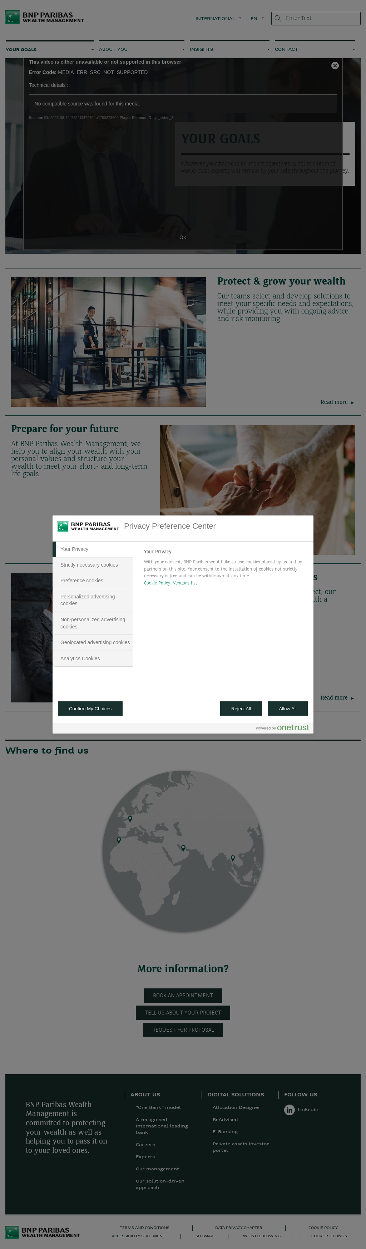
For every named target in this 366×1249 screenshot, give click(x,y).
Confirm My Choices (90, 708)
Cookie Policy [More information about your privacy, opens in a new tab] (157, 583)
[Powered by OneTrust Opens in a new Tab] (283, 729)
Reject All (241, 708)
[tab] (93, 549)
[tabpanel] (225, 569)
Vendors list (185, 583)
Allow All (288, 708)
